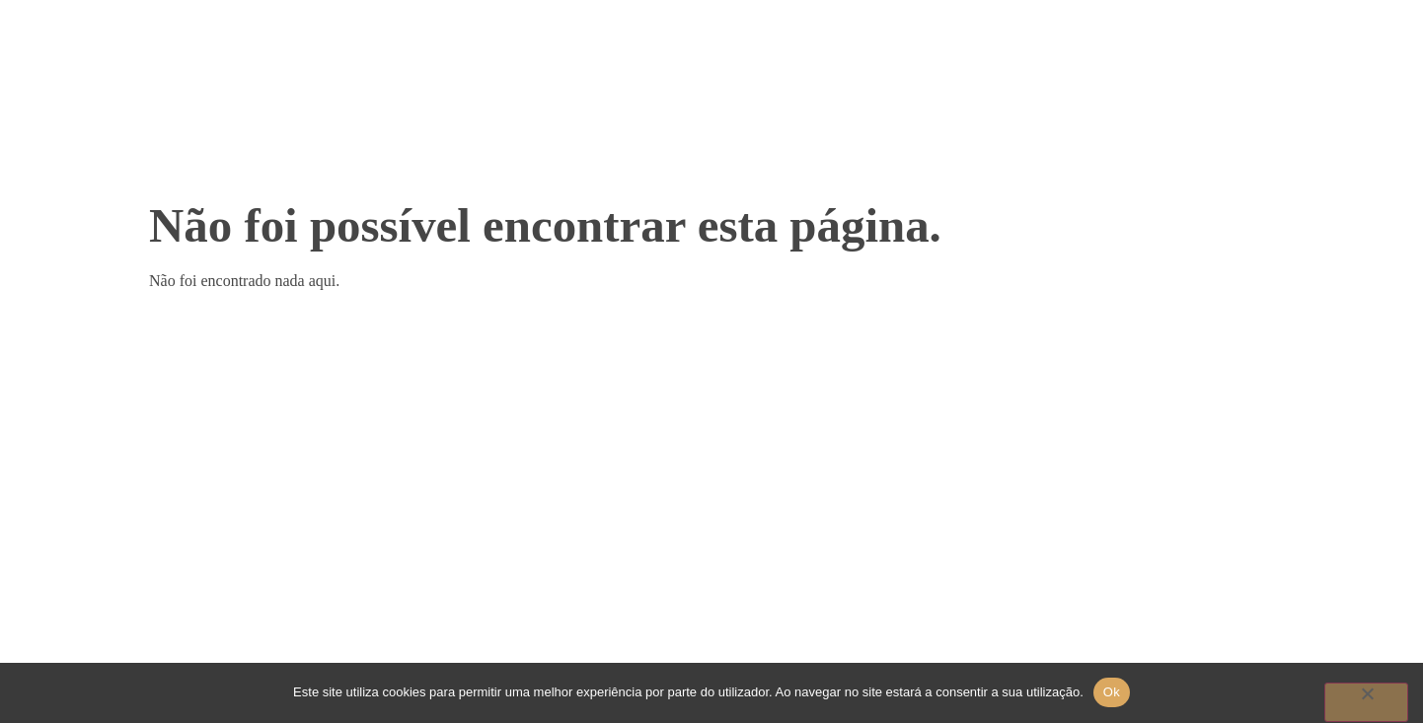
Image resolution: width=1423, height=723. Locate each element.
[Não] (1366, 702)
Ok (1111, 692)
